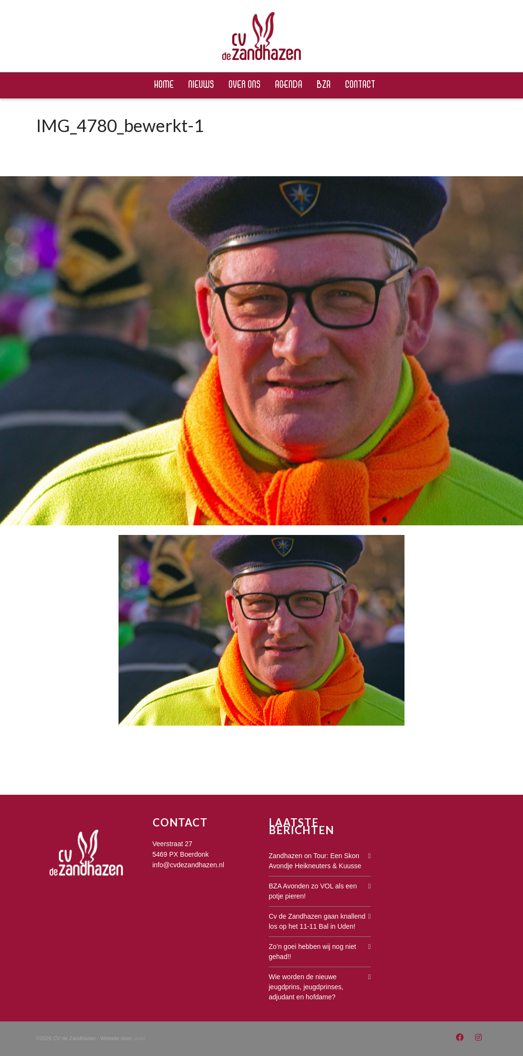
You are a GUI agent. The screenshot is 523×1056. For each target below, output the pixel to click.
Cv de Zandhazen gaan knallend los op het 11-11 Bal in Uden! (317, 921)
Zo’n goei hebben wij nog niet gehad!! (312, 951)
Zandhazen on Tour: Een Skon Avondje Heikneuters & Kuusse (315, 861)
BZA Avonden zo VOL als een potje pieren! (313, 891)
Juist (139, 1038)
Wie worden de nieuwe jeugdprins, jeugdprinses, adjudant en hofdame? (306, 987)
